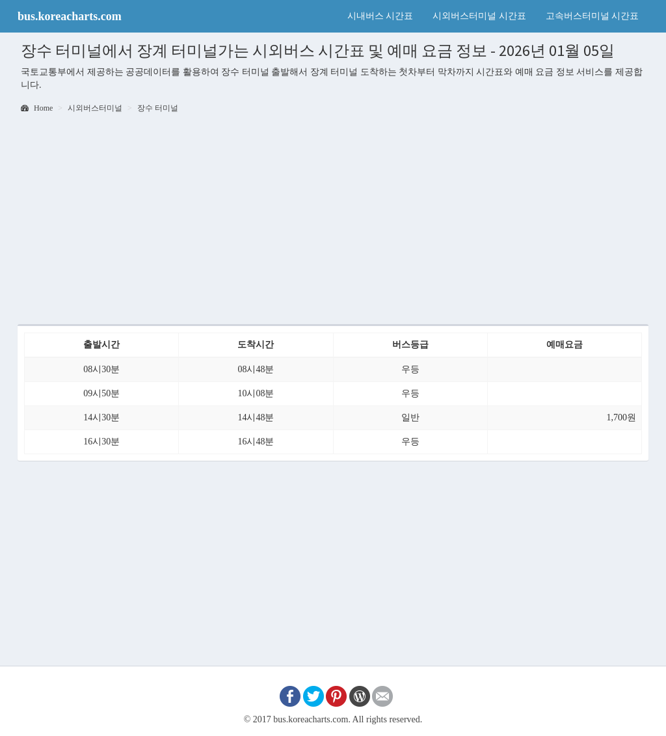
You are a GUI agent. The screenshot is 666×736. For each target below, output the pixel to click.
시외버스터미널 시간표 (479, 16)
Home (37, 108)
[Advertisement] (333, 220)
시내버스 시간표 (380, 16)
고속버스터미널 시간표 (592, 16)
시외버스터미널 (95, 108)
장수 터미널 (157, 108)
